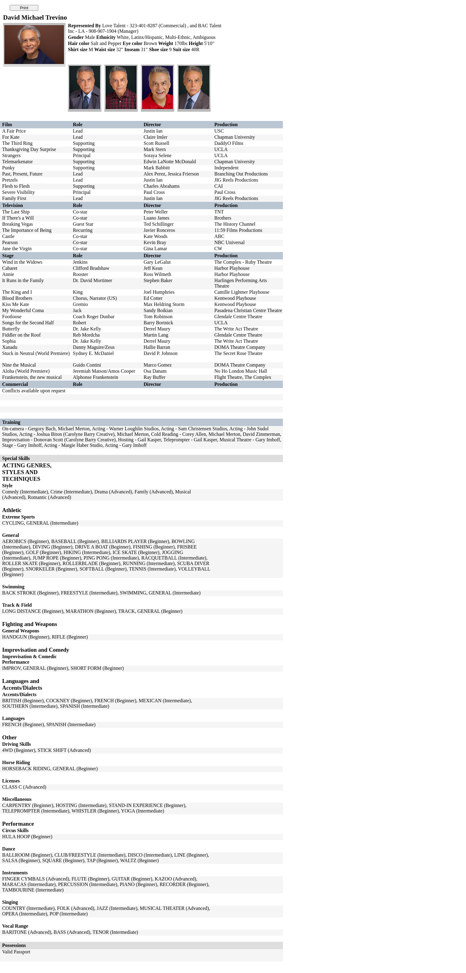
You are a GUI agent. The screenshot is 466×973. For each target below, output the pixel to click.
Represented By (84, 25)
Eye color (132, 43)
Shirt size (78, 49)
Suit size (181, 49)
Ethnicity (105, 37)
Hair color (78, 43)
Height (196, 43)
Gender (76, 37)
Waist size (104, 49)
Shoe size (158, 49)
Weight (165, 43)
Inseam (132, 49)
